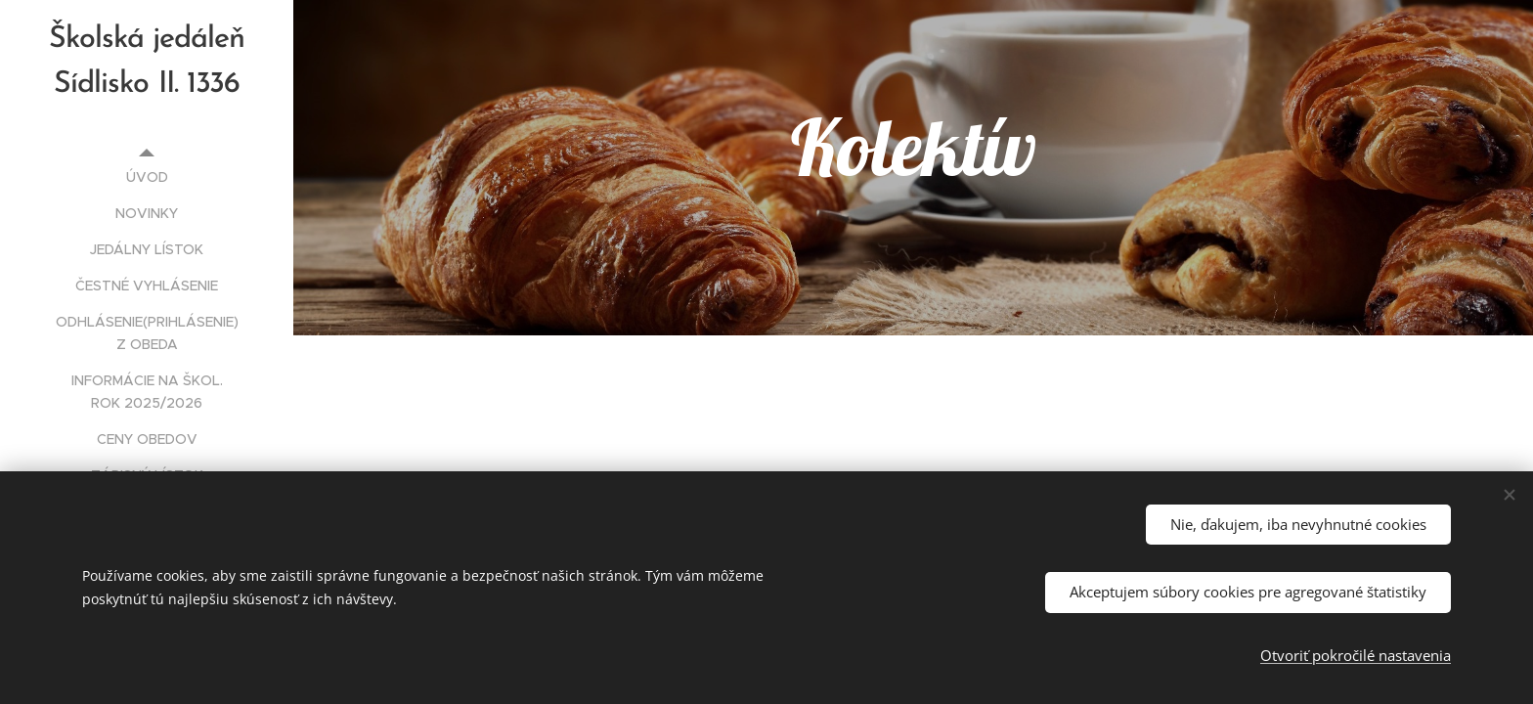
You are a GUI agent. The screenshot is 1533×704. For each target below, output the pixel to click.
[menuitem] (146, 177)
